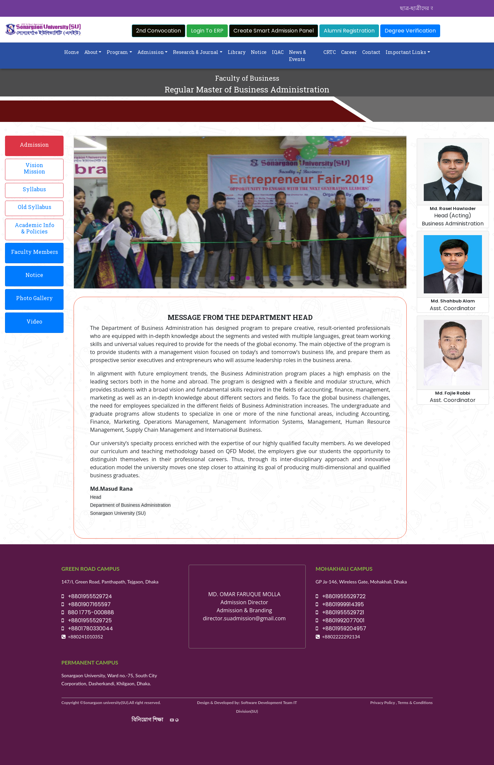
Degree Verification (410, 30)
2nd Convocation (158, 30)
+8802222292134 (341, 636)
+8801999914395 (340, 604)
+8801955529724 (87, 596)
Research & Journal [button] (195, 52)
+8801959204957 (341, 628)
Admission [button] (150, 52)
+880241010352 (85, 636)
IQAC (278, 52)
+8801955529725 (87, 620)
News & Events (297, 55)
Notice (259, 52)
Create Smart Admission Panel (273, 30)
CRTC (329, 52)
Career (349, 52)
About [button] (91, 52)
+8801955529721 (340, 612)
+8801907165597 (86, 604)
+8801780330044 (87, 628)
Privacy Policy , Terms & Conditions (401, 702)
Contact (371, 52)
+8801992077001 (340, 620)
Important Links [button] (406, 52)
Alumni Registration (349, 30)
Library (236, 52)
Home (71, 52)
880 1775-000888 (88, 612)
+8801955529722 (341, 596)
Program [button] (117, 52)
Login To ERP (207, 30)
